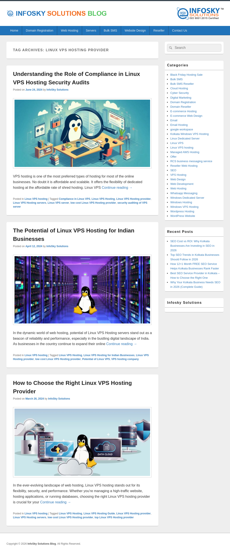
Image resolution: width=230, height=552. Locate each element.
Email (173, 120)
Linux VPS (176, 143)
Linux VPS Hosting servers (29, 202)
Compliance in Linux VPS (74, 198)
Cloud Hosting (179, 88)
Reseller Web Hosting (183, 165)
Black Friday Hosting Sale (186, 74)
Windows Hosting (181, 202)
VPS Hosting (178, 174)
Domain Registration (39, 30)
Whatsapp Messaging (183, 193)
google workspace (181, 129)
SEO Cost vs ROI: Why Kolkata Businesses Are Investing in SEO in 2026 (192, 246)
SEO (173, 170)
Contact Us (179, 30)
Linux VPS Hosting (103, 198)
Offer (173, 156)
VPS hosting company (125, 359)
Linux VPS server (58, 202)
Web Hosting (69, 30)
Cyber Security (179, 92)
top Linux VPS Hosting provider (114, 517)
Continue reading (117, 187)
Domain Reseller (180, 106)
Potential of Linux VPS (96, 359)
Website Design (135, 30)
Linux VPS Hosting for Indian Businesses (109, 355)
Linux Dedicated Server (184, 138)
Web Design (178, 179)
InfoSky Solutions (57, 89)
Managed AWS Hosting (184, 152)
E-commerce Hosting (183, 111)
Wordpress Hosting (182, 211)
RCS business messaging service (191, 161)
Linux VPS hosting (35, 198)
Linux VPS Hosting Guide (99, 513)
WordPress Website (182, 216)
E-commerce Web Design (186, 115)
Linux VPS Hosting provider (133, 198)
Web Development (181, 184)
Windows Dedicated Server (187, 197)
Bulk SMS (110, 30)
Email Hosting (179, 124)
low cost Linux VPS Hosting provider (93, 202)
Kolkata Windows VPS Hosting (189, 134)
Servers (91, 30)
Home (14, 30)
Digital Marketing (180, 97)
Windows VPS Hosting (184, 206)
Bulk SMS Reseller (182, 83)
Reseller (158, 30)
